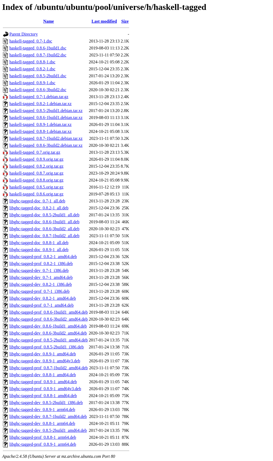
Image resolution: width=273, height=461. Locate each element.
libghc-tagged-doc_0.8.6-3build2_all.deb (44, 228)
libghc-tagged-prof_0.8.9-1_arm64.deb (42, 444)
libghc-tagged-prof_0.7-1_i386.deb (39, 291)
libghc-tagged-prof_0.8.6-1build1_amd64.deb (48, 312)
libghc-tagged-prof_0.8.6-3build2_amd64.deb (48, 319)
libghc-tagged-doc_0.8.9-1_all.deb (39, 249)
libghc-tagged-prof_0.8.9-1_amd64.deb (43, 381)
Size (125, 21)
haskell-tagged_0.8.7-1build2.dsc (37, 55)
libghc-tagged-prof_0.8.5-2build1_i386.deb (46, 347)
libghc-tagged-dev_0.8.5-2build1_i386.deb (46, 402)
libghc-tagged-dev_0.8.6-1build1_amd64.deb (48, 326)
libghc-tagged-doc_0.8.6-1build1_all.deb (44, 222)
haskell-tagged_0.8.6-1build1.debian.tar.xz (45, 117)
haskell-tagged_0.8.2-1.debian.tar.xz (40, 103)
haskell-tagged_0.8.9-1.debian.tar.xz (40, 124)
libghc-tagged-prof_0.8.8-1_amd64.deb (43, 395)
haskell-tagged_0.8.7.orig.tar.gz (36, 173)
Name (48, 21)
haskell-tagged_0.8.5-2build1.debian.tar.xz (45, 110)
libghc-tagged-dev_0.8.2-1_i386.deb (40, 284)
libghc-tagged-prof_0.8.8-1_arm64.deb (42, 437)
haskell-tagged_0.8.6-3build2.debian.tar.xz (45, 145)
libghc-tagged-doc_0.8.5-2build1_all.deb (44, 215)
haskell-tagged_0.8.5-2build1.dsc (37, 76)
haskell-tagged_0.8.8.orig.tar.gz (36, 180)
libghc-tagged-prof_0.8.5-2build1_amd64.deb (48, 340)
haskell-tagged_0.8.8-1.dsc (32, 62)
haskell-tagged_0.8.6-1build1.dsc (37, 48)
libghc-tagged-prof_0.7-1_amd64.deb (41, 305)
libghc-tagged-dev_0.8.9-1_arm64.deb (42, 409)
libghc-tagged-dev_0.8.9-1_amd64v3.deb (44, 361)
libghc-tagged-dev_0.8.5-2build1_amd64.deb (48, 430)
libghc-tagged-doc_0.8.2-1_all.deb (39, 208)
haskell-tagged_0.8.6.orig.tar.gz (36, 194)
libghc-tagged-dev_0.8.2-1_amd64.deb (42, 298)
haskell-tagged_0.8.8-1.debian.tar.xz (40, 131)
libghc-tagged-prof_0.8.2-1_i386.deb (41, 263)
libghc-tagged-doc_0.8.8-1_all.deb (39, 242)
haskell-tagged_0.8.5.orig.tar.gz (36, 187)
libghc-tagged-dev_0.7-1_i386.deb (39, 270)
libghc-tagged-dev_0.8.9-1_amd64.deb (42, 354)
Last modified (104, 21)
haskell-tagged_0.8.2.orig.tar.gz (36, 166)
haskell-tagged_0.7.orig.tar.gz (34, 152)
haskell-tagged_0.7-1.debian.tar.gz (38, 96)
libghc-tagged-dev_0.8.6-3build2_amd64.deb (48, 333)
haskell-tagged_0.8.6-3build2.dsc (37, 89)
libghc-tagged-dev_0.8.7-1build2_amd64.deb (48, 416)
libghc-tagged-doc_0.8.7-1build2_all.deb (44, 235)
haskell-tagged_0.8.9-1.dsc (32, 82)
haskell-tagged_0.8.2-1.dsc (32, 69)
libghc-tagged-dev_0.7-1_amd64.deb (41, 277)
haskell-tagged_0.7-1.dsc (30, 41)
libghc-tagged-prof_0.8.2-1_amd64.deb (43, 256)
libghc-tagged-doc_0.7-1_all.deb (37, 201)
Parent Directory (23, 34)
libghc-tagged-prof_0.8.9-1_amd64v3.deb (45, 388)
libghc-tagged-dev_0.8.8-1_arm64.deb (42, 423)
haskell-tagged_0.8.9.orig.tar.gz (36, 159)
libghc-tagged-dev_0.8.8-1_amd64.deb (42, 374)
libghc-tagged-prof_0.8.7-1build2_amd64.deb (48, 368)
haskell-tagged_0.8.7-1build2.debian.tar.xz (45, 138)
